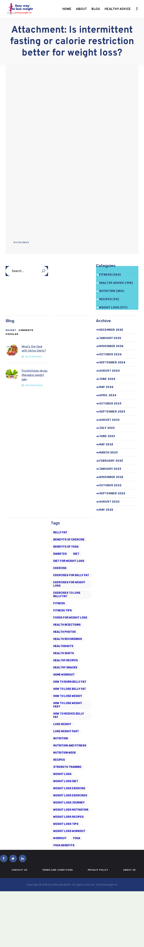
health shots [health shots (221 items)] (63, 653)
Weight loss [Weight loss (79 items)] (62, 774)
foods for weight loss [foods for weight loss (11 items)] (70, 617)
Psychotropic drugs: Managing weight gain (35, 375)
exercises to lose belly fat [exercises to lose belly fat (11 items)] (66, 594)
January (110, 338)
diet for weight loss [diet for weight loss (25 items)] (68, 561)
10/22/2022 (33, 356)
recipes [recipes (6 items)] (59, 759)
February (111, 460)
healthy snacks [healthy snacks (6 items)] (65, 667)
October (110, 354)
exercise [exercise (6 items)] (60, 568)
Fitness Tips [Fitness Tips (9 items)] (62, 610)
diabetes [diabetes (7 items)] (60, 553)
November (111, 346)
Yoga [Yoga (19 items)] (76, 838)
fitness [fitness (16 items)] (59, 603)
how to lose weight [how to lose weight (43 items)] (67, 696)
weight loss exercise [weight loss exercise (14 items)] (69, 788)
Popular (12, 334)
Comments (26, 330)
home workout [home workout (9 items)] (64, 674)
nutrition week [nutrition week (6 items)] (64, 752)
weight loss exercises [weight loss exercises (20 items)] (70, 795)
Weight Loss (109, 307)
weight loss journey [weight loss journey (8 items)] (69, 802)
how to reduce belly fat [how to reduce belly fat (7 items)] (68, 715)
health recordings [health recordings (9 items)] (67, 639)
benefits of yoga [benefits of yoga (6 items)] (66, 546)
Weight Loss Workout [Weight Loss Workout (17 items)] (69, 831)
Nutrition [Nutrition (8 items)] (60, 738)
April (108, 395)
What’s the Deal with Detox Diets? (34, 348)
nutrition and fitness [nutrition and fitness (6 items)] (69, 745)
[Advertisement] (72, 100)
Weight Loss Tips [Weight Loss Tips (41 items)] (65, 824)
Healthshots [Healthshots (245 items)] (63, 646)
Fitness (105, 274)
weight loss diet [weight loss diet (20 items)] (65, 781)
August (109, 370)
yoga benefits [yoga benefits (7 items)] (63, 845)
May (106, 387)
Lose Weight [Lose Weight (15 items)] (62, 724)
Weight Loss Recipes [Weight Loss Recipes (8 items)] (68, 816)
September (112, 362)
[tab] (11, 330)
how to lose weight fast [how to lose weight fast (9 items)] (67, 705)
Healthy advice (111, 283)
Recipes (105, 299)
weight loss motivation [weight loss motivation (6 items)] (70, 809)
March (108, 452)
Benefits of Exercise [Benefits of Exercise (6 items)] (69, 539)
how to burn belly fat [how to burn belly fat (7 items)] (69, 681)
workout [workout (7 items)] (60, 838)
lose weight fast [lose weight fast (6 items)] (66, 731)
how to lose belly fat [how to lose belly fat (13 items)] (69, 689)
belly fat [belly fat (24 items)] (60, 532)
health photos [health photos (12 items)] (64, 632)
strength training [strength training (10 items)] (67, 767)
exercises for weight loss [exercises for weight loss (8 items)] (69, 584)
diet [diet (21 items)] (76, 553)
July (107, 428)
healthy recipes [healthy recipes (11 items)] (65, 660)
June (107, 379)
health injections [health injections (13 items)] (67, 624)
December (111, 329)
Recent (11, 330)
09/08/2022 (34, 385)
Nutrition (107, 291)
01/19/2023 (21, 242)
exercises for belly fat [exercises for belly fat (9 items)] (71, 575)
